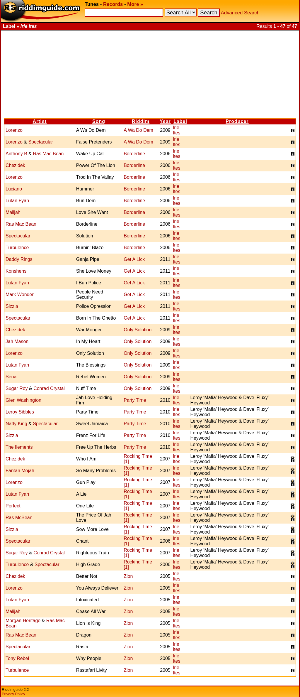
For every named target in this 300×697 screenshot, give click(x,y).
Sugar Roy (17, 388)
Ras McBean (19, 517)
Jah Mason (17, 341)
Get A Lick (134, 259)
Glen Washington (23, 400)
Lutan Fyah (17, 200)
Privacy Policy (13, 694)
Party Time (135, 400)
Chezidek (15, 165)
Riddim (140, 121)
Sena (11, 376)
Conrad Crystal (49, 388)
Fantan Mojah (20, 470)
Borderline (134, 153)
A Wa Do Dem (138, 130)
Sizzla (12, 306)
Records (113, 4)
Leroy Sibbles (20, 411)
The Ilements (19, 447)
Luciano (14, 188)
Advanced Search (240, 13)
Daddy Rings (19, 259)
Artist (40, 121)
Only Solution (137, 329)
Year (165, 121)
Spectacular (40, 141)
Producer (237, 121)
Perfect (13, 505)
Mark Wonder (20, 294)
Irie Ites (176, 130)
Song (98, 121)
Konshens (16, 271)
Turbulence (17, 247)
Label (180, 121)
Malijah (13, 212)
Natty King (16, 423)
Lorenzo (14, 130)
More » (135, 4)
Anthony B (16, 153)
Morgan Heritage (23, 620)
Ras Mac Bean (48, 153)
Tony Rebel (17, 658)
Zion (128, 576)
